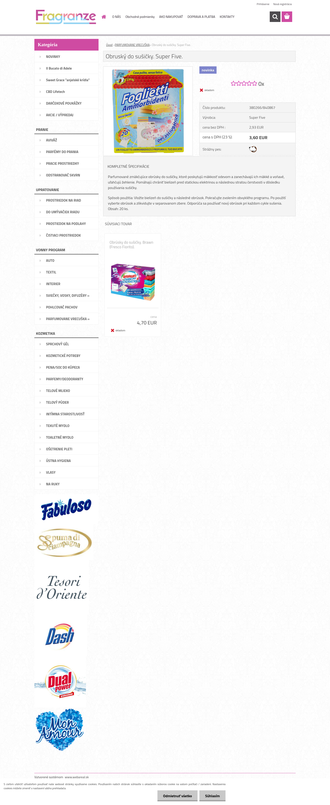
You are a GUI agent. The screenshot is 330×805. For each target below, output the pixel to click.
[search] (275, 16)
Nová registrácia (282, 4)
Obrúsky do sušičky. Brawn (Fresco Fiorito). (131, 244)
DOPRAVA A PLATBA (201, 16)
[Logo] (65, 16)
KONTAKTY (227, 16)
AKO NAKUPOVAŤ (171, 16)
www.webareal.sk (77, 777)
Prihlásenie (263, 4)
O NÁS (116, 16)
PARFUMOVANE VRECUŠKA (132, 45)
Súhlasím (212, 796)
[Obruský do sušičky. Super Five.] (147, 68)
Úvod (109, 45)
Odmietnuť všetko (177, 796)
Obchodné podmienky (140, 16)
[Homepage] (103, 16)
